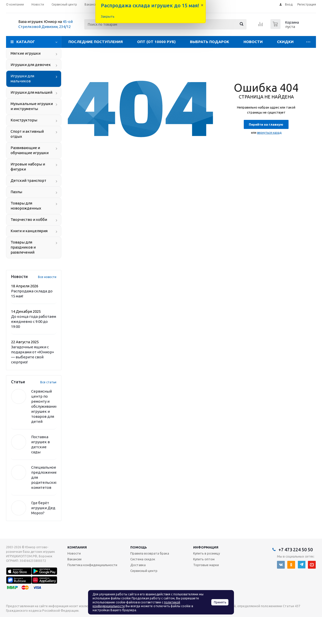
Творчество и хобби (29, 219)
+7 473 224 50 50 (295, 549)
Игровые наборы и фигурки (28, 166)
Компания (77, 547)
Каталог (25, 42)
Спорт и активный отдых (27, 134)
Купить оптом (204, 559)
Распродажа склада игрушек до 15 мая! (150, 5)
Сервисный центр (143, 570)
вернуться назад (269, 132)
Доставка (138, 565)
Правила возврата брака (149, 553)
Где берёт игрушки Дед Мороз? (43, 508)
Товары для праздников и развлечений (23, 247)
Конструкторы (24, 120)
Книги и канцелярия (29, 231)
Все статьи (48, 382)
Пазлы (16, 192)
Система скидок (142, 559)
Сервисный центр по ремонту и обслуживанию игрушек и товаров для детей (45, 406)
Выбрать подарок (209, 42)
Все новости (47, 277)
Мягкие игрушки (26, 53)
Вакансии (74, 559)
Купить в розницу (206, 553)
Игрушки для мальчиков (22, 78)
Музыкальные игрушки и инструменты (32, 106)
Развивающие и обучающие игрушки (30, 150)
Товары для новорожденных (26, 205)
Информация (205, 547)
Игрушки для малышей (31, 92)
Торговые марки (206, 565)
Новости (253, 42)
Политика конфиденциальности (92, 565)
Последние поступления (95, 42)
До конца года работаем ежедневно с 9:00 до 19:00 (33, 321)
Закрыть (107, 16)
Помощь (138, 547)
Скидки (285, 42)
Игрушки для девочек (31, 64)
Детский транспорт (28, 180)
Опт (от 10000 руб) (156, 42)
